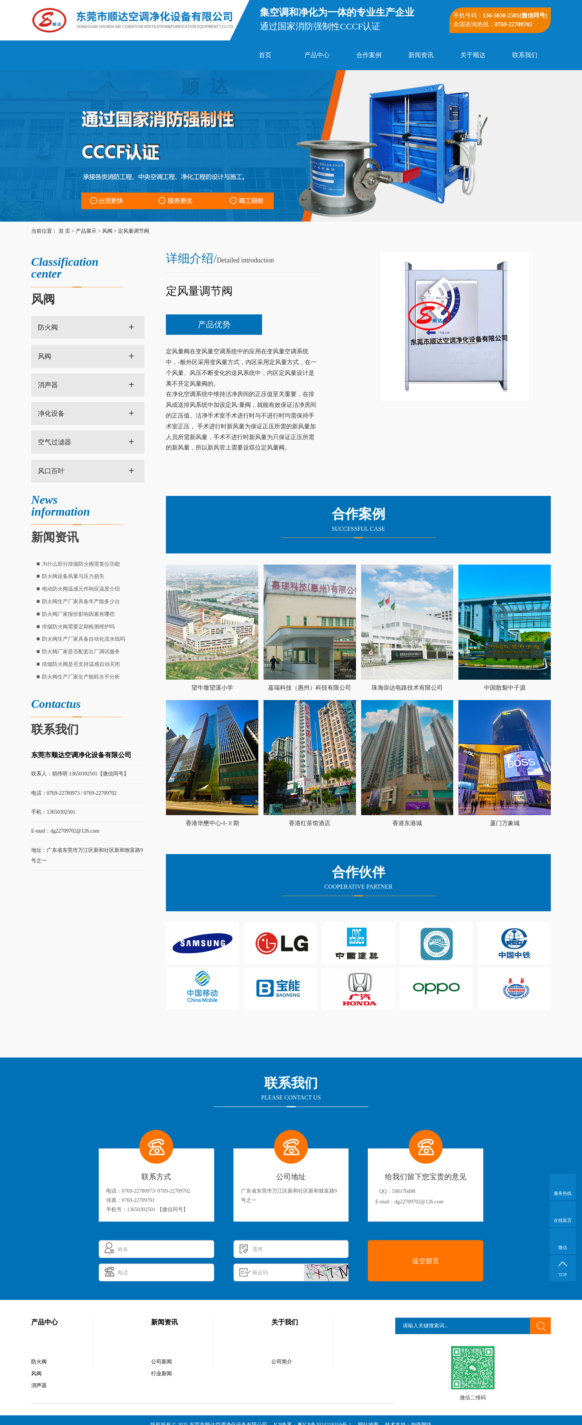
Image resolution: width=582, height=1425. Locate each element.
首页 (265, 55)
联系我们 (524, 55)
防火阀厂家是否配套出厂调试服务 (81, 651)
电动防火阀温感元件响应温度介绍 (81, 589)
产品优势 (214, 324)
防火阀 (48, 327)
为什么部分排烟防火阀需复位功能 (81, 564)
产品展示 (86, 231)
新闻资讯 (421, 55)
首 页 (65, 231)
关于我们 (284, 1322)
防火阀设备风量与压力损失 (73, 576)
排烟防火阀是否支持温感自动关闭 (81, 664)
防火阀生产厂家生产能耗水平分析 (81, 677)
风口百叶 (51, 471)
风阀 (107, 231)
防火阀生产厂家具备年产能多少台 (81, 601)
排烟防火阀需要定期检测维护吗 (78, 627)
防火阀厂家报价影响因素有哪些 (78, 614)
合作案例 (369, 55)
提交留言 (425, 1261)
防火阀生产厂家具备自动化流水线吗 (83, 639)
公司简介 (281, 1361)
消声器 (48, 385)
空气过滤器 (54, 442)
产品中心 (317, 55)
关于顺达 (472, 55)
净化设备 (51, 413)
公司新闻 (161, 1361)
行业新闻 (161, 1373)
